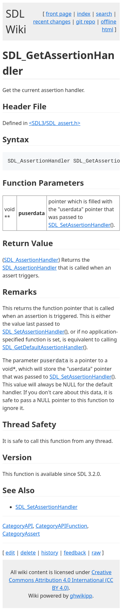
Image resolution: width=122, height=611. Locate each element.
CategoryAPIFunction (61, 526)
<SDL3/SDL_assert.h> (54, 123)
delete (28, 553)
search (104, 13)
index (83, 13)
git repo (85, 21)
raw (96, 553)
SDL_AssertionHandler (31, 260)
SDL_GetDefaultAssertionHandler (43, 348)
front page (59, 13)
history (49, 553)
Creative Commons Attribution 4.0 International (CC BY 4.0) (61, 580)
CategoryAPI (18, 526)
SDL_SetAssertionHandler (79, 225)
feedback (75, 553)
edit (10, 553)
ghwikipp (81, 596)
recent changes (52, 21)
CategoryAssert (21, 534)
